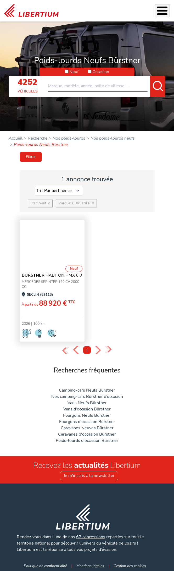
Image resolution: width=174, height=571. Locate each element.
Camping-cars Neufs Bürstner (87, 390)
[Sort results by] (59, 190)
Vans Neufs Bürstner (87, 403)
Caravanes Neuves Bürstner (87, 428)
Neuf (73, 72)
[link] (31, 10)
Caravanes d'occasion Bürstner (87, 434)
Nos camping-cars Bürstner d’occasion (87, 396)
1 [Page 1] (87, 350)
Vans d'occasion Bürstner (87, 409)
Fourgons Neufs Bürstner (87, 415)
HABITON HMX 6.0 (52, 275)
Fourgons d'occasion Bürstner (87, 422)
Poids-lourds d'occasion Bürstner (87, 440)
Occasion (100, 72)
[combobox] (106, 84)
